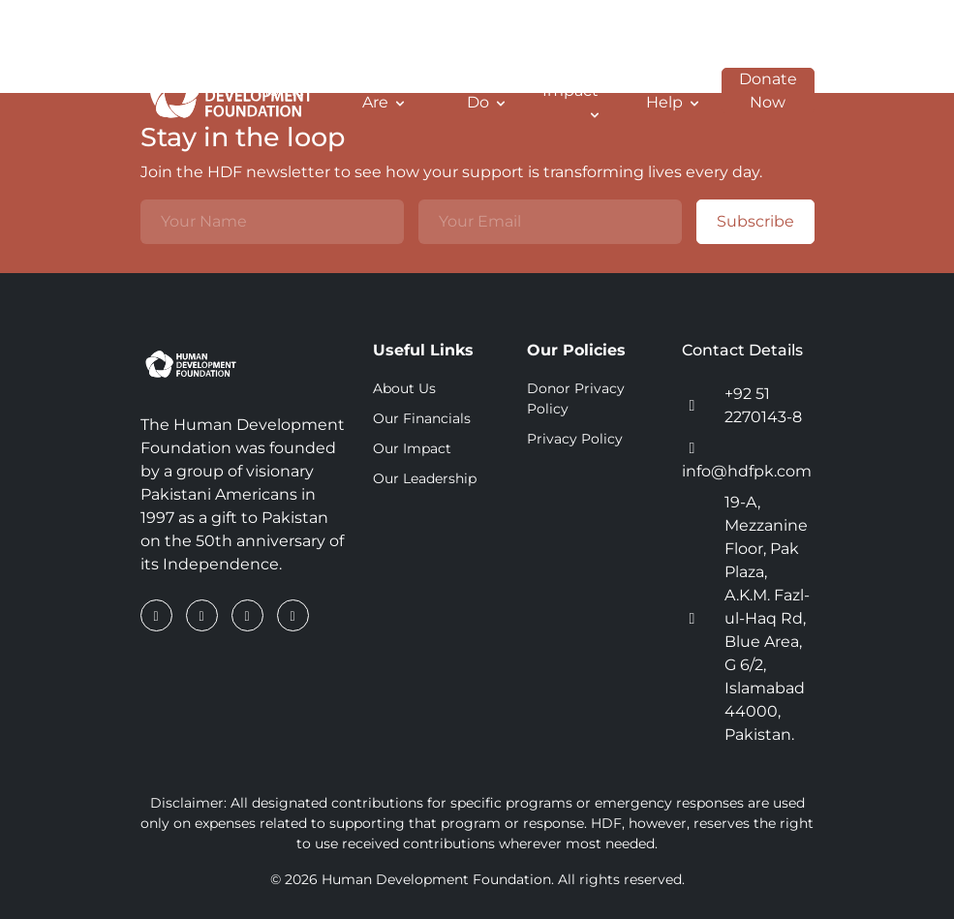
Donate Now (759, 91)
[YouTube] (293, 615)
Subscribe (745, 221)
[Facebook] (158, 615)
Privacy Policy (575, 438)
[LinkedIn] (204, 615)
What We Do (468, 90)
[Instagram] (249, 615)
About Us (404, 388)
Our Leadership (425, 478)
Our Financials (422, 418)
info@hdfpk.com (747, 471)
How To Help (669, 90)
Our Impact (570, 88)
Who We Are (370, 90)
